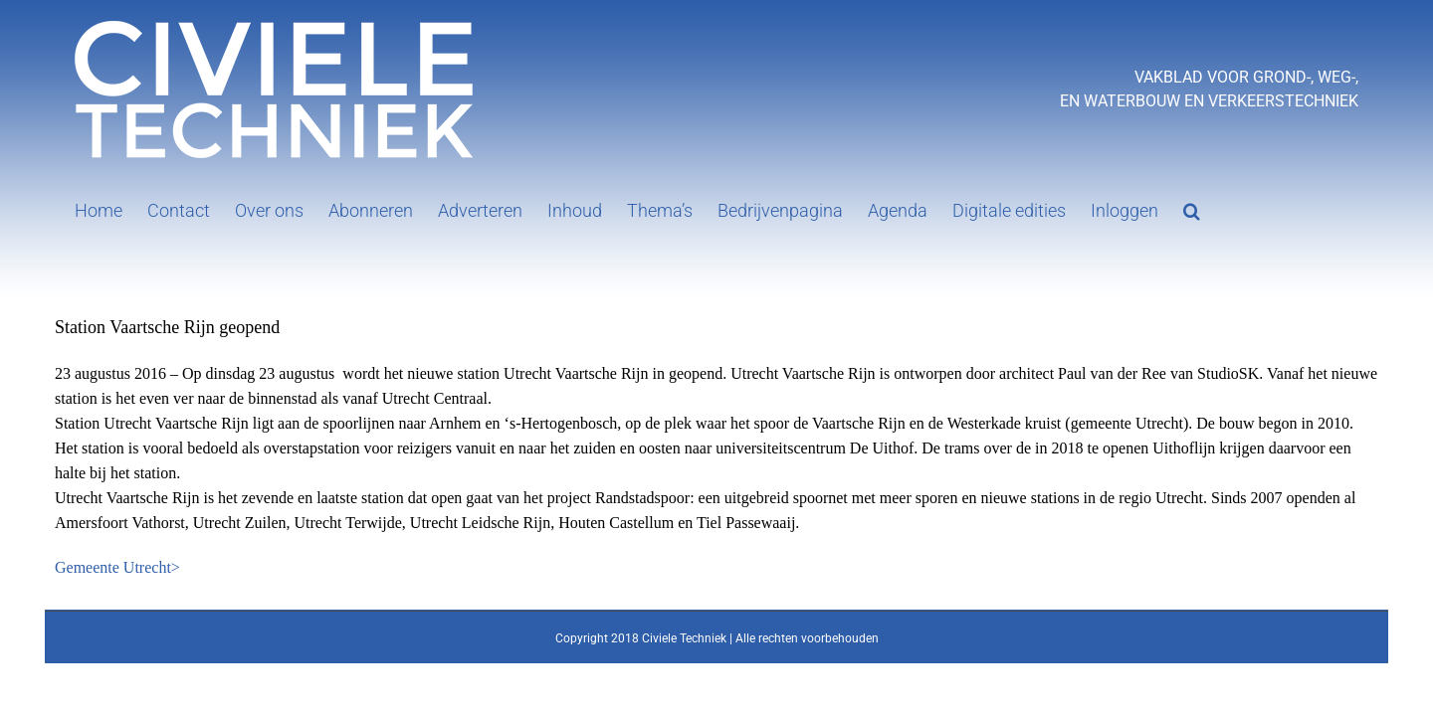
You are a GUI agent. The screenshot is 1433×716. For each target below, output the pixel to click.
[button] (1136, 209)
